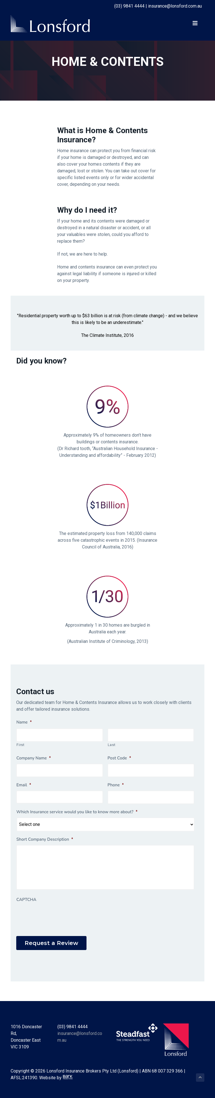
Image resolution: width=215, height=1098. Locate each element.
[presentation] (58, 916)
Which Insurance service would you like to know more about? (76, 812)
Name (24, 722)
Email (23, 785)
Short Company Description (44, 839)
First (20, 745)
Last (112, 745)
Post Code (119, 758)
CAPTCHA (26, 899)
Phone (116, 785)
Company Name (33, 758)
